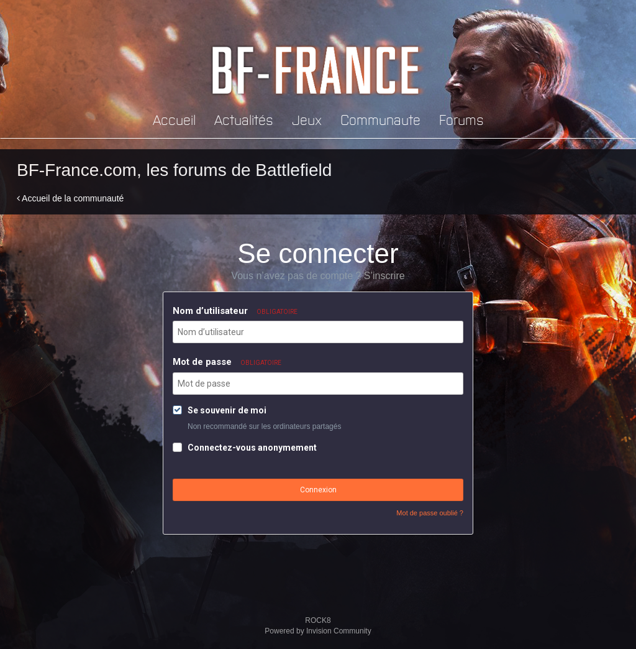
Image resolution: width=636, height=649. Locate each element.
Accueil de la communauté (70, 198)
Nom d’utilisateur (235, 310)
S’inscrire (384, 275)
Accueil (174, 119)
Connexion (318, 490)
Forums (461, 119)
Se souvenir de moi (227, 410)
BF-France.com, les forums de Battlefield (174, 170)
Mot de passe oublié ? (429, 513)
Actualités (243, 119)
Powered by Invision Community (318, 631)
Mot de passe (227, 361)
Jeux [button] (307, 119)
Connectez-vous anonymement (252, 448)
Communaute (380, 119)
